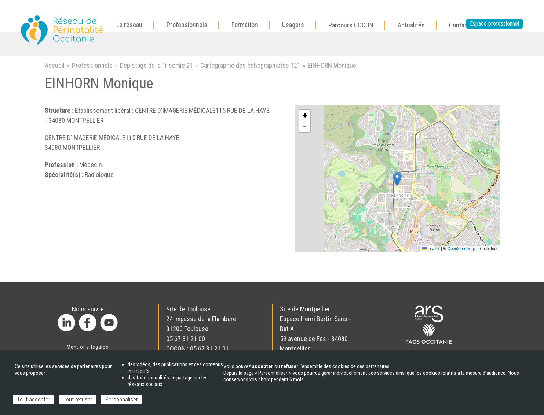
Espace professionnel (494, 23)
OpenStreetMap (461, 248)
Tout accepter (33, 399)
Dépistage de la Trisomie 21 (156, 65)
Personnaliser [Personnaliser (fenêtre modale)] (121, 399)
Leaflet (431, 248)
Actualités (411, 25)
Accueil (55, 65)
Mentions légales (88, 347)
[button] (397, 178)
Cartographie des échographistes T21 (250, 65)
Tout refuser (77, 399)
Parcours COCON (350, 25)
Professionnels (92, 65)
